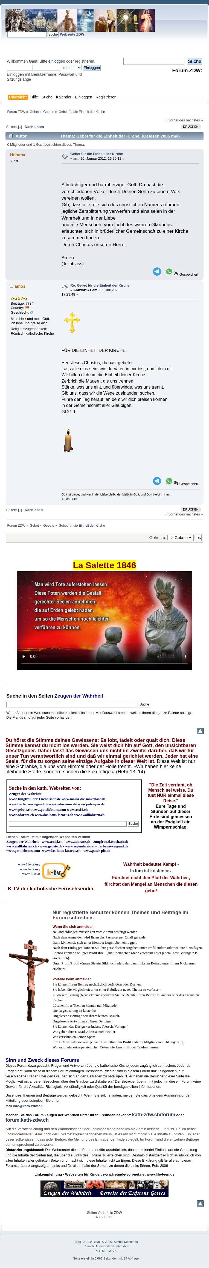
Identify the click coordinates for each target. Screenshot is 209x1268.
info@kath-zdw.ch (28, 1106)
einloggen (56, 61)
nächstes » (194, 120)
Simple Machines (126, 1241)
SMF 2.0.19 (84, 1241)
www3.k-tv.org (29, 864)
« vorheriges (175, 120)
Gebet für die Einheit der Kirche (96, 154)
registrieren (84, 61)
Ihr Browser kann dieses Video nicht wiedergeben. (104, 620)
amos (19, 286)
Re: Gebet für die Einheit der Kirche (99, 285)
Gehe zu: (157, 537)
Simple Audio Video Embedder (106, 1246)
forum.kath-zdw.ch (27, 1120)
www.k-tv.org (30, 869)
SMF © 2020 (103, 1241)
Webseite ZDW (72, 34)
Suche (13, 696)
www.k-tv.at (31, 873)
